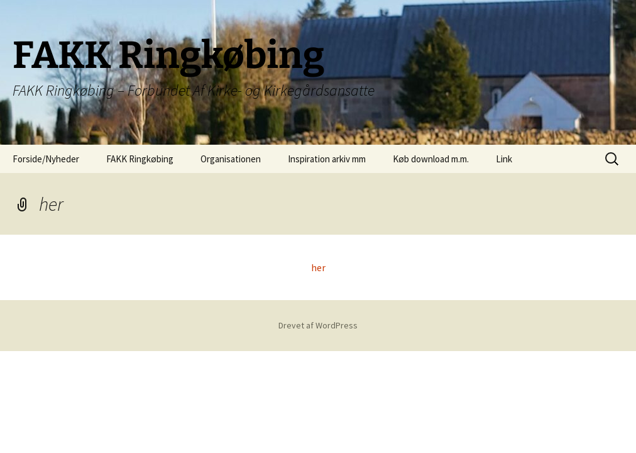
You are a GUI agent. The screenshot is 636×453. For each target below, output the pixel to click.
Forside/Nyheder (46, 159)
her (318, 267)
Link (504, 159)
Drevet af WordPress (318, 325)
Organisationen (230, 159)
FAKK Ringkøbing (139, 159)
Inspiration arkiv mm (327, 159)
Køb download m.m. (431, 159)
